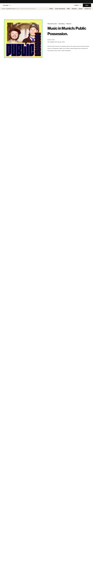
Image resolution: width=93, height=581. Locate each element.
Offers (51, 10)
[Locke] (46, 6)
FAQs (68, 10)
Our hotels (5, 6)
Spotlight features (11, 10)
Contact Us (87, 10)
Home (3, 10)
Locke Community (60, 10)
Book (87, 6)
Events (81, 10)
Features (74, 10)
